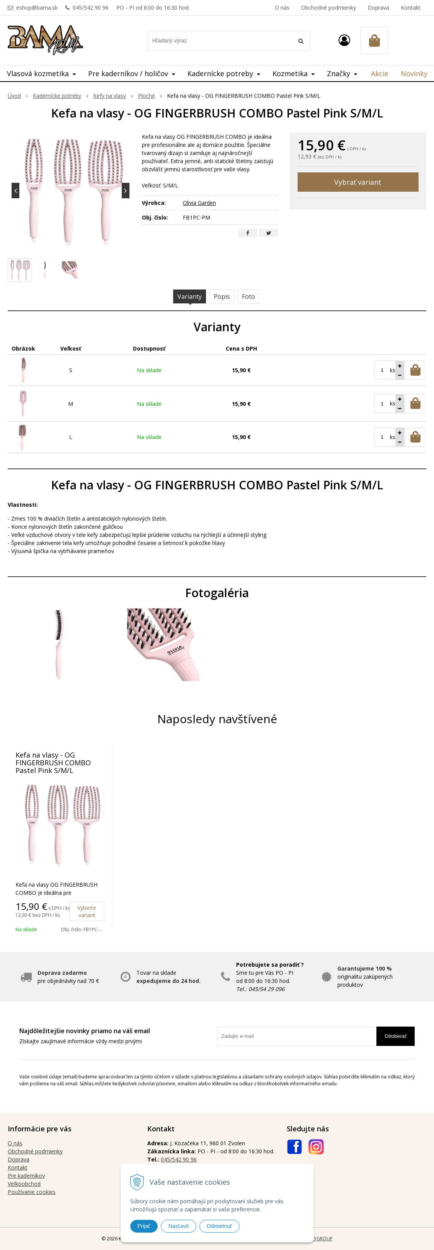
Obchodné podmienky (328, 7)
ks (392, 370)
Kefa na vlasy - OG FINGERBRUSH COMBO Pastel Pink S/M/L (53, 762)
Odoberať (396, 1036)
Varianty (189, 296)
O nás (282, 7)
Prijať (144, 1226)
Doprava (378, 7)
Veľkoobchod (24, 1183)
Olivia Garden (199, 202)
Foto (248, 296)
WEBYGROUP (318, 1238)
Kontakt (410, 7)
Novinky (414, 73)
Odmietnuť (219, 1226)
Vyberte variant (86, 911)
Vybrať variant (357, 182)
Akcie (379, 73)
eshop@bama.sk (37, 7)
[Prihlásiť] (344, 40)
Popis (222, 296)
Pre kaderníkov (26, 1175)
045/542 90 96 (91, 7)
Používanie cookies (32, 1192)
